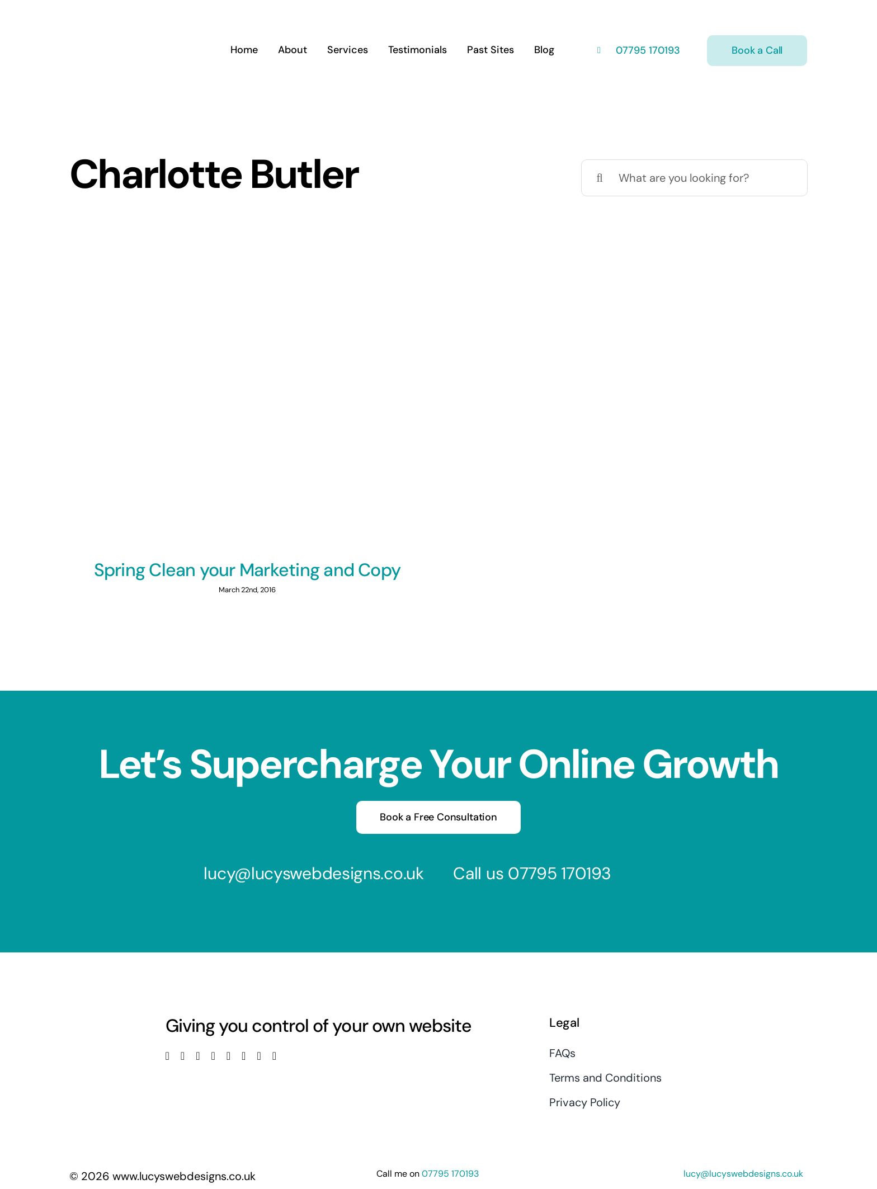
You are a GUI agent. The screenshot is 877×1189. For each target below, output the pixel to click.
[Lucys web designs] (128, 15)
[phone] (274, 1055)
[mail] (259, 1055)
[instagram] (198, 1055)
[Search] (599, 177)
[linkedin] (228, 1055)
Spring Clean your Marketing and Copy (247, 570)
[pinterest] (244, 1055)
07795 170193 (646, 50)
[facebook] (167, 1055)
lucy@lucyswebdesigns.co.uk (313, 873)
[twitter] (183, 1055)
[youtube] (213, 1055)
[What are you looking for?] (694, 177)
